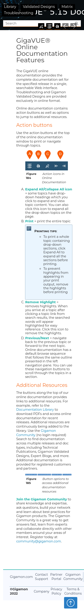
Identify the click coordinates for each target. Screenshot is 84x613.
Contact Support (41, 577)
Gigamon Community (36, 433)
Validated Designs (39, 6)
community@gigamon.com (38, 541)
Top (70, 602)
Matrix (67, 6)
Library (10, 6)
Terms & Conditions (73, 591)
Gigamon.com (21, 577)
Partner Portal (56, 577)
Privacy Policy (56, 591)
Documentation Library (35, 410)
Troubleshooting (18, 13)
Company (42, 591)
